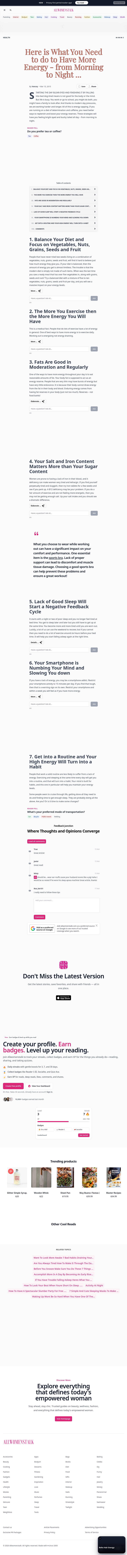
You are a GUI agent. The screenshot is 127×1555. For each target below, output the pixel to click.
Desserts (37, 1467)
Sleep (115, 17)
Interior (16, 17)
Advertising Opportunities (95, 1527)
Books (68, 1462)
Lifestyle (6, 1487)
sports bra (56, 558)
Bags (68, 1457)
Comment (39, 917)
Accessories (97, 17)
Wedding (100, 1507)
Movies (6, 1492)
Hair (46, 17)
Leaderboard (42, 1135)
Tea (29, 136)
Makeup (107, 17)
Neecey (35, 86)
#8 (35, 877)
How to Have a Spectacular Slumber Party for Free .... (37, 1290)
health (6, 37)
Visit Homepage (63, 1419)
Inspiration (38, 1482)
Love (36, 1487)
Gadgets (6, 1477)
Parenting (6, 17)
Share (92, 86)
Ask (94, 298)
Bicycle (36, 817)
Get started (84, 1135)
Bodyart (24, 17)
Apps (36, 1457)
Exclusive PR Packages (12, 1532)
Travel (62, 17)
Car (29, 817)
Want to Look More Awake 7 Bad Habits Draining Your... (63, 1257)
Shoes (99, 1497)
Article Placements (51, 1527)
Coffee (36, 136)
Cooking (54, 17)
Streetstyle (70, 1502)
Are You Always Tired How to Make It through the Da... (63, 1263)
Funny (99, 1472)
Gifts (67, 1477)
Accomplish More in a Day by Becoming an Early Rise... (63, 1274)
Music (36, 1492)
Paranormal (102, 1492)
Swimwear (101, 1502)
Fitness (37, 1472)
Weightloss (7, 1512)
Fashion (87, 17)
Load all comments (37, 841)
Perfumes (38, 1497)
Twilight (69, 1507)
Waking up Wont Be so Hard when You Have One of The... (63, 1296)
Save (81, 86)
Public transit (46, 817)
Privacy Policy (49, 1532)
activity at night (94, 1285)
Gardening (38, 1477)
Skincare (6, 1502)
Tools (36, 1512)
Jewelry (100, 1482)
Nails (68, 1492)
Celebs (99, 1462)
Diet (67, 1467)
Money (99, 1487)
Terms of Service (92, 1532)
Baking (39, 17)
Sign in (49, 1092)
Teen (32, 17)
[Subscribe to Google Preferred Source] (42, 929)
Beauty (69, 17)
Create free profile (13, 1086)
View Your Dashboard (39, 1086)
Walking (57, 817)
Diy (98, 1467)
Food (68, 1472)
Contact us (7, 1527)
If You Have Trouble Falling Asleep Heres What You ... (63, 1279)
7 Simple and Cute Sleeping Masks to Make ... (93, 1290)
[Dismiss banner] (97, 926)
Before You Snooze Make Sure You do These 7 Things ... (63, 1268)
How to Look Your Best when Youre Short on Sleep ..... (53, 1285)
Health (5, 1482)
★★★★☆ (120, 37)
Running (78, 17)
